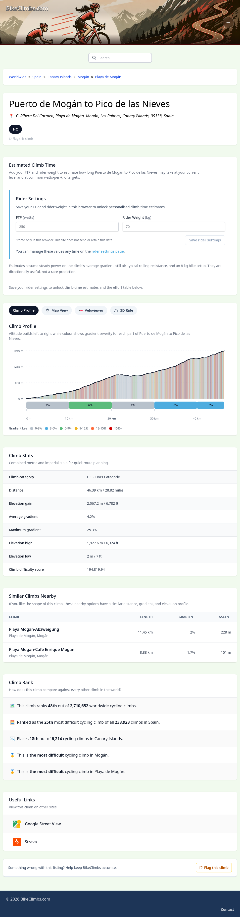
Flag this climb (21, 139)
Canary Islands (60, 76)
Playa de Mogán (108, 76)
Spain (37, 76)
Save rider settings (205, 240)
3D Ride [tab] (123, 310)
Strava (25, 842)
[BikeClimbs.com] (27, 8)
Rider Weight (174, 223)
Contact (227, 909)
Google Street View (37, 824)
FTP (67, 223)
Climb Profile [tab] (24, 310)
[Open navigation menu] (228, 22)
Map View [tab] (57, 310)
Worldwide (17, 76)
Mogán (83, 76)
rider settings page (108, 251)
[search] (94, 58)
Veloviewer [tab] (91, 310)
